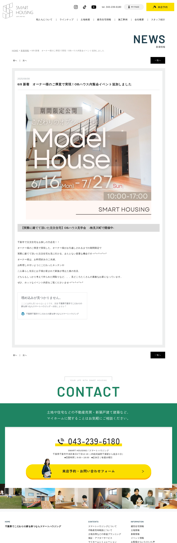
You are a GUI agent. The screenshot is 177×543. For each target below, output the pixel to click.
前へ (15, 60)
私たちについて (44, 19)
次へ (25, 60)
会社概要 (139, 19)
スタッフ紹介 (158, 19)
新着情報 (135, 534)
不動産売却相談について (100, 530)
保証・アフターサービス (100, 538)
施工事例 (123, 19)
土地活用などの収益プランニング (104, 534)
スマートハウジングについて (102, 526)
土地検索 (85, 19)
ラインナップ (67, 19)
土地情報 (135, 530)
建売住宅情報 (104, 19)
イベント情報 (137, 538)
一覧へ (158, 60)
